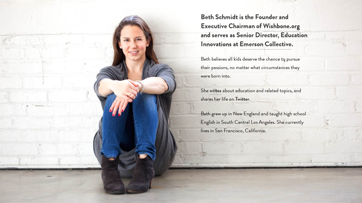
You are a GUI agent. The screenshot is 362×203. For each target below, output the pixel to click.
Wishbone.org (281, 26)
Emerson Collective (266, 44)
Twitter (242, 99)
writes (215, 90)
